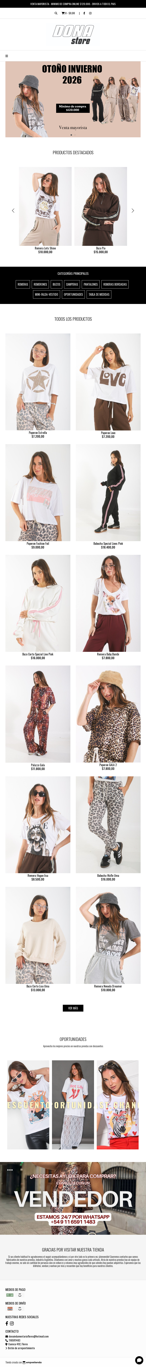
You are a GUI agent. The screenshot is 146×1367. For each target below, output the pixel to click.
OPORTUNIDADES (73, 294)
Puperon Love (108, 433)
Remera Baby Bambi (108, 654)
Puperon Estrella (38, 432)
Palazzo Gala (38, 765)
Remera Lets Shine (45, 248)
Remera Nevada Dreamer (108, 986)
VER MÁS (73, 1008)
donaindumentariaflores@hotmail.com (27, 1336)
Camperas (72, 284)
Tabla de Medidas (99, 294)
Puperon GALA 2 (108, 765)
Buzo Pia (100, 248)
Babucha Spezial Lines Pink (108, 543)
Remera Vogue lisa (38, 875)
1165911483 (12, 1340)
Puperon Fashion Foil (38, 543)
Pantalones (91, 284)
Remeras (23, 284)
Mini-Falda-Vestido (46, 294)
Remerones (40, 284)
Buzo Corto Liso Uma (38, 986)
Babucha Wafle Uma (108, 875)
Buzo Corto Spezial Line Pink (37, 654)
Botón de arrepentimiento (20, 1348)
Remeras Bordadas (115, 284)
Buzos (56, 284)
